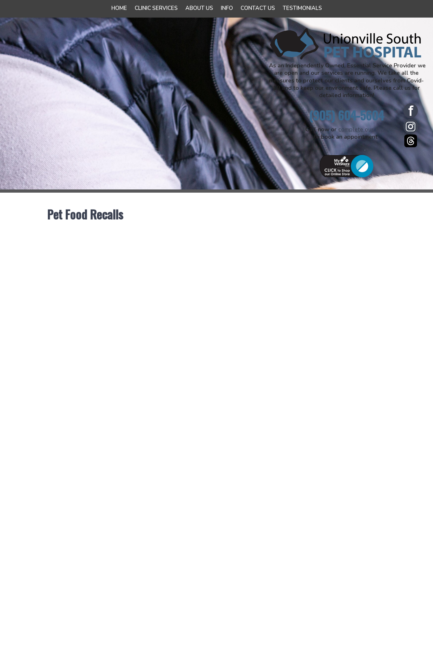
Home (119, 8)
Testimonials (302, 8)
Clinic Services (156, 8)
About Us (199, 8)
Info (227, 8)
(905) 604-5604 (346, 115)
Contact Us (258, 8)
